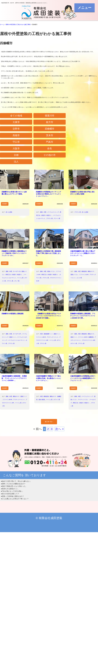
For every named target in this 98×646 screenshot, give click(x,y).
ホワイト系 (74, 320)
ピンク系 (79, 254)
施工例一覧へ (49, 398)
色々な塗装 (9, 188)
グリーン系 (57, 194)
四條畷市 (37, 123)
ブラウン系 (49, 194)
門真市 (36, 130)
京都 (12, 137)
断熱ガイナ (91, 247)
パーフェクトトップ (53, 188)
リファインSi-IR (83, 251)
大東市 (61, 115)
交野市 (12, 123)
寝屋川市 (37, 115)
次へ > (59, 405)
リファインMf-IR (41, 313)
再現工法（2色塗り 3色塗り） (14, 251)
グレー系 (16, 257)
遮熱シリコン (51, 247)
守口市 (12, 130)
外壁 (45, 188)
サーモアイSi (17, 247)
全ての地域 (12, 115)
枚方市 (86, 115)
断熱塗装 (84, 247)
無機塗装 (91, 313)
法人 (61, 137)
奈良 (86, 130)
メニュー (82, 9)
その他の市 (36, 137)
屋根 (41, 188)
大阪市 (61, 130)
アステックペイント (52, 313)
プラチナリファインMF (88, 316)
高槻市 (61, 123)
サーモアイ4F (17, 310)
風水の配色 (42, 376)
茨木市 (86, 123)
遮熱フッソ (12, 313)
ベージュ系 (20, 254)
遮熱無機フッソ (48, 310)
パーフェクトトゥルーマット (16, 316)
